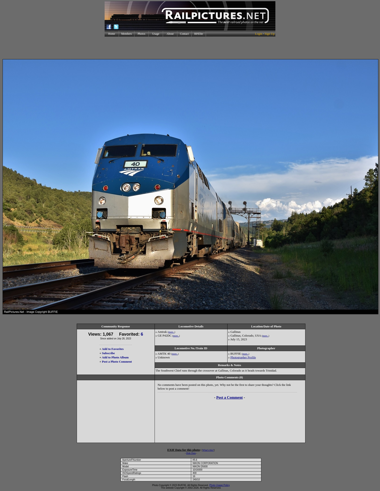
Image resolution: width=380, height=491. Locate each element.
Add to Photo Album (115, 357)
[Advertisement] (190, 47)
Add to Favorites (113, 349)
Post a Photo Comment (117, 361)
